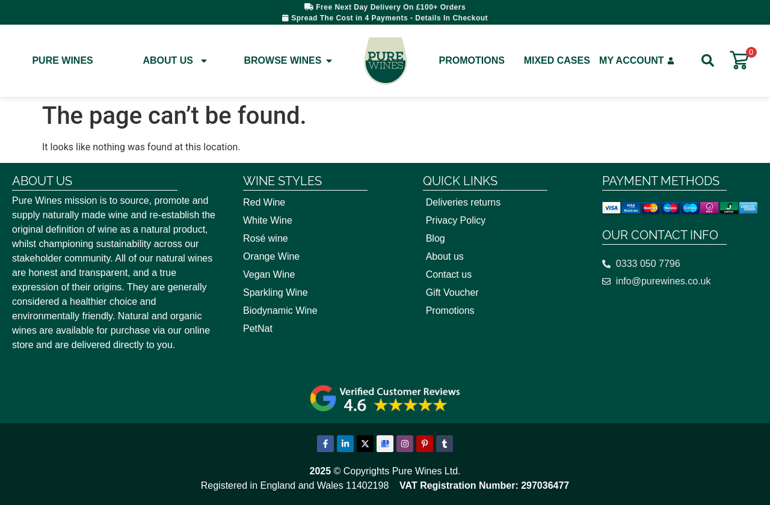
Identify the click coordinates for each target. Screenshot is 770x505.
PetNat (258, 328)
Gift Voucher (452, 292)
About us (445, 256)
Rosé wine (265, 238)
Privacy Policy (456, 220)
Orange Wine (271, 256)
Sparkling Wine (275, 292)
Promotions (472, 60)
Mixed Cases (557, 60)
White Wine (267, 220)
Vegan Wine (269, 274)
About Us (176, 61)
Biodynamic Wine (280, 310)
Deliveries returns (463, 202)
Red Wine (264, 202)
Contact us (449, 274)
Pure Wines (62, 60)
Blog (435, 238)
